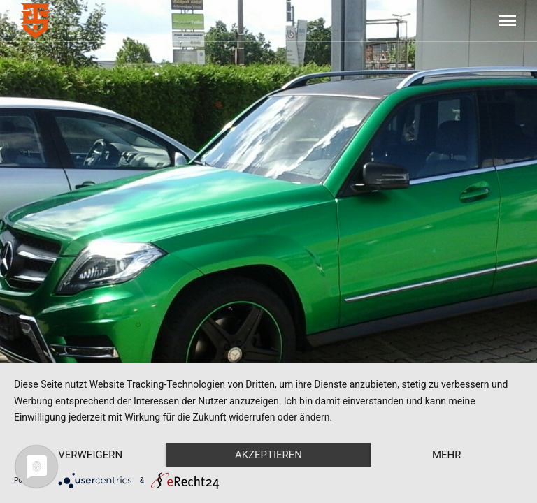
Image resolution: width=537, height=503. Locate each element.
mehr (446, 455)
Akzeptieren (268, 455)
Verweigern (90, 455)
